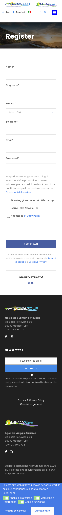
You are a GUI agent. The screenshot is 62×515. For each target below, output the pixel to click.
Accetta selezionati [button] (15, 510)
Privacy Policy (32, 215)
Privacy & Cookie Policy (31, 400)
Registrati (20, 12)
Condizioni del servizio (18, 192)
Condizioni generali (31, 404)
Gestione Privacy (37, 261)
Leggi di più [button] (9, 493)
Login (31, 283)
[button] (6, 498)
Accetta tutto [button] (42, 510)
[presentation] (31, 231)
